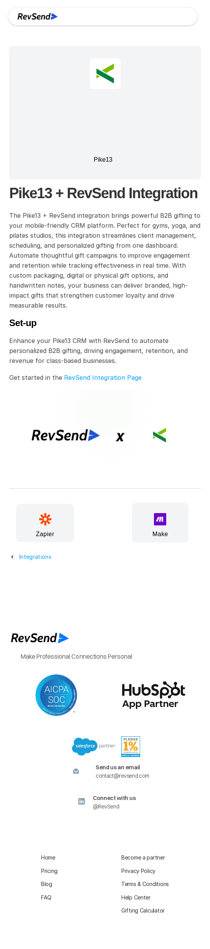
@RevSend (106, 806)
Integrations (35, 556)
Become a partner (143, 857)
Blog (46, 884)
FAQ (46, 897)
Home (48, 857)
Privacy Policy (138, 871)
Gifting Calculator (143, 910)
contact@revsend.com (122, 775)
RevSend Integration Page (103, 377)
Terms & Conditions (145, 884)
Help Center (135, 897)
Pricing (49, 871)
